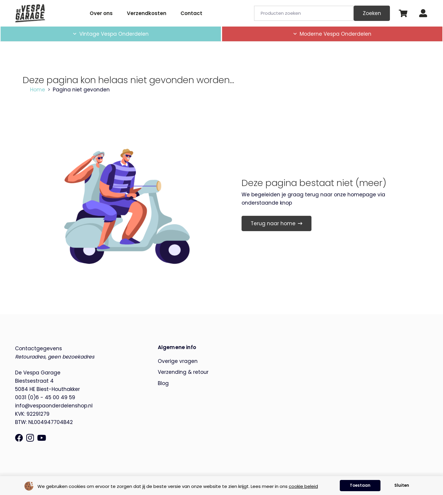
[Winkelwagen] (402, 13)
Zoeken (372, 13)
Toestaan (360, 485)
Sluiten (401, 485)
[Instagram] (30, 438)
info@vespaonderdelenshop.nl (54, 405)
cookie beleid (303, 486)
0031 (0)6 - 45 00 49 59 (45, 397)
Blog (163, 383)
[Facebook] (19, 438)
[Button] (423, 13)
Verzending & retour (183, 372)
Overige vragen (178, 361)
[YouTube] (41, 438)
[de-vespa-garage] (30, 13)
